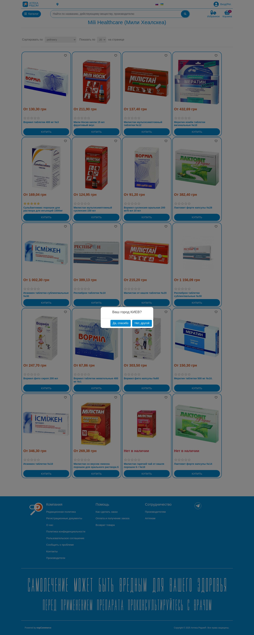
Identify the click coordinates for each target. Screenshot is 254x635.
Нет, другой (142, 323)
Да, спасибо (120, 323)
